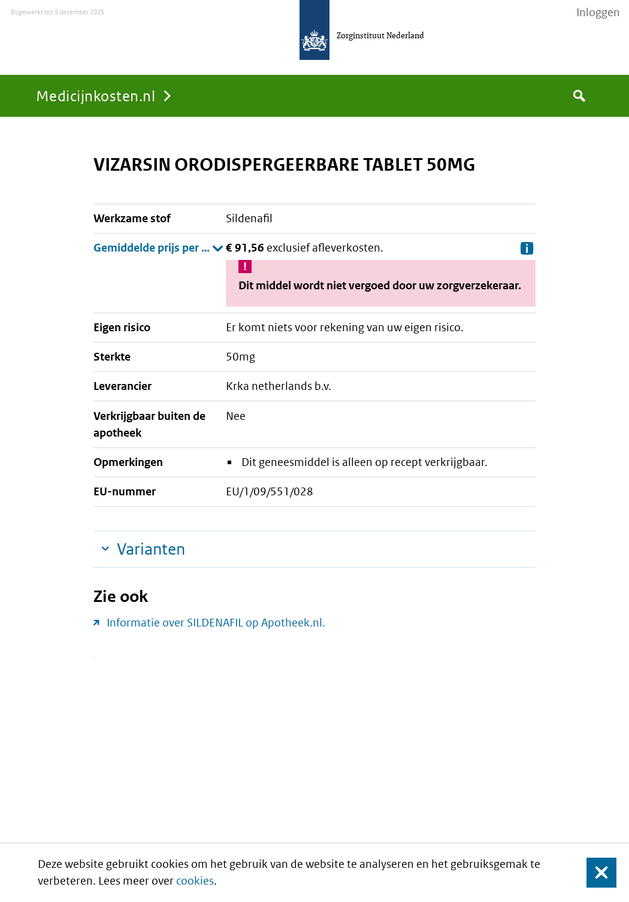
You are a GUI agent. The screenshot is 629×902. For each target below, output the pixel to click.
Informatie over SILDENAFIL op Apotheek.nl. (216, 622)
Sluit (592, 873)
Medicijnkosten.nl (95, 95)
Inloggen (598, 12)
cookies (195, 881)
